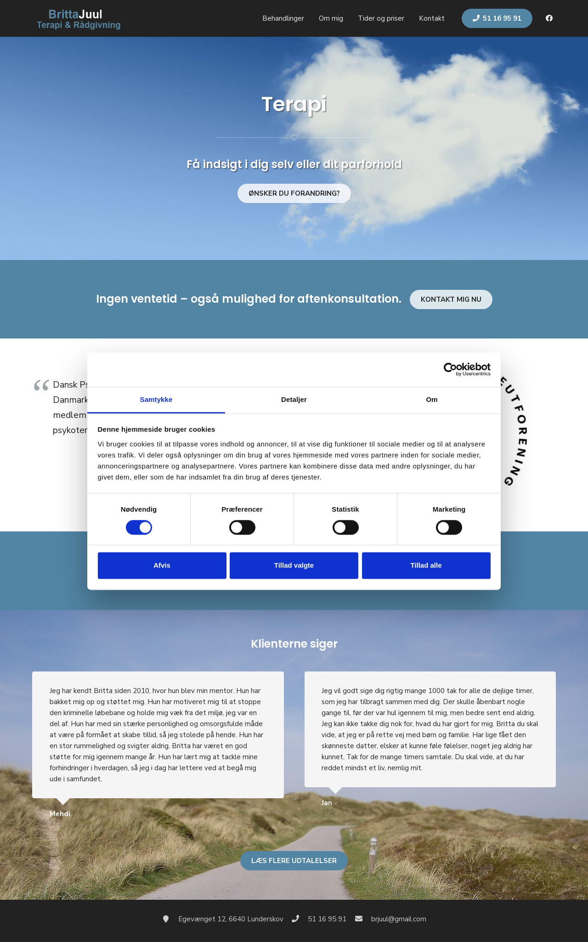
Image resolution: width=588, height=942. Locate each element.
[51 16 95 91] (300, 919)
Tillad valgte (294, 566)
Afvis (161, 566)
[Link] (78, 18)
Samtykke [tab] (156, 399)
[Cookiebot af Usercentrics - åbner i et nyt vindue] (450, 369)
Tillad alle (425, 566)
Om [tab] (431, 399)
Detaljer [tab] (294, 399)
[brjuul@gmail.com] (363, 919)
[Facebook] (549, 18)
